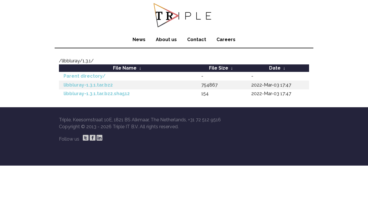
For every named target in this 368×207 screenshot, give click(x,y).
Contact (196, 39)
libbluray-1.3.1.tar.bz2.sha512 (97, 93)
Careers (225, 39)
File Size (218, 68)
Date (275, 68)
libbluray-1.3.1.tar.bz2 (88, 85)
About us (166, 39)
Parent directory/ (85, 76)
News (139, 39)
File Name (125, 68)
